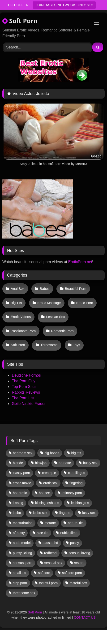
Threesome (49, 345)
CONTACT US (85, 617)
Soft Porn (20, 21)
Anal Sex (18, 289)
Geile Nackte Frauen (29, 404)
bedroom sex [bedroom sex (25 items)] (22, 453)
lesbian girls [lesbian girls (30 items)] (80, 503)
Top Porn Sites (24, 387)
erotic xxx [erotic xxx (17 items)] (50, 483)
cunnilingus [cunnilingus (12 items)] (76, 473)
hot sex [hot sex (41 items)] (44, 493)
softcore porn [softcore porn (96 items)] (72, 573)
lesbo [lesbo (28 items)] (17, 513)
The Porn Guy (23, 381)
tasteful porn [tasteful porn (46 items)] (48, 583)
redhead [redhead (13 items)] (50, 553)
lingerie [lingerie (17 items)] (64, 513)
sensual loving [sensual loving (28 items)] (79, 553)
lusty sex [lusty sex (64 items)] (88, 513)
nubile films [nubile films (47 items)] (68, 533)
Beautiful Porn (75, 289)
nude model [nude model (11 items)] (21, 543)
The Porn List (23, 398)
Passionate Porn (23, 331)
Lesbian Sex (55, 317)
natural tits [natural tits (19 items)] (75, 523)
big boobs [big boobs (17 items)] (51, 453)
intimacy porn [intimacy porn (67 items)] (72, 493)
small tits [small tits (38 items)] (19, 573)
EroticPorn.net (80, 262)
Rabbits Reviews (26, 392)
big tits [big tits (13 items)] (76, 453)
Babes (45, 289)
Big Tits (16, 303)
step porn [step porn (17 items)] (20, 583)
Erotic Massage (49, 303)
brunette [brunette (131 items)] (65, 463)
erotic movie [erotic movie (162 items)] (22, 483)
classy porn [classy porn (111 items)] (21, 473)
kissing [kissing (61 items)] (18, 503)
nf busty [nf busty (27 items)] (19, 533)
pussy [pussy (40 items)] (74, 543)
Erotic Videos (21, 317)
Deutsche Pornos (26, 375)
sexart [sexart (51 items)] (78, 563)
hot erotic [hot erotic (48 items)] (20, 493)
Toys (76, 345)
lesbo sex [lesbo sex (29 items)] (40, 513)
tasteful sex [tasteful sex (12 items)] (78, 583)
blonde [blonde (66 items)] (18, 463)
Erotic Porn (84, 303)
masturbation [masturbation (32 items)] (22, 523)
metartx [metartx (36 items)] (50, 523)
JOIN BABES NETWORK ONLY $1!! (64, 5)
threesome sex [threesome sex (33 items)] (24, 593)
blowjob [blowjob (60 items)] (41, 463)
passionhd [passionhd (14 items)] (50, 543)
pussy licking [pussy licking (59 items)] (22, 553)
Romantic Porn (62, 331)
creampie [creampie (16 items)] (49, 473)
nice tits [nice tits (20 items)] (42, 533)
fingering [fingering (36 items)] (75, 483)
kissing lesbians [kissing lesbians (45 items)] (47, 503)
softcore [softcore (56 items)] (44, 573)
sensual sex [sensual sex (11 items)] (53, 563)
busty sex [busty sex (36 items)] (90, 463)
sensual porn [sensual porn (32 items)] (22, 563)
